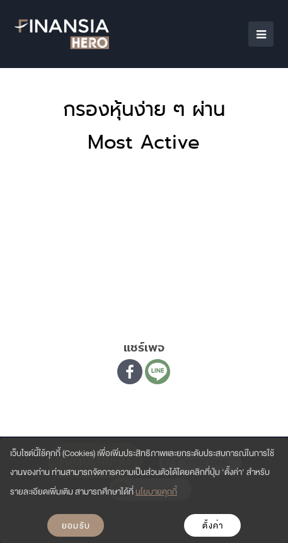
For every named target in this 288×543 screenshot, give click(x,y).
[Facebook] (129, 371)
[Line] (157, 371)
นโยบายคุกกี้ (156, 491)
